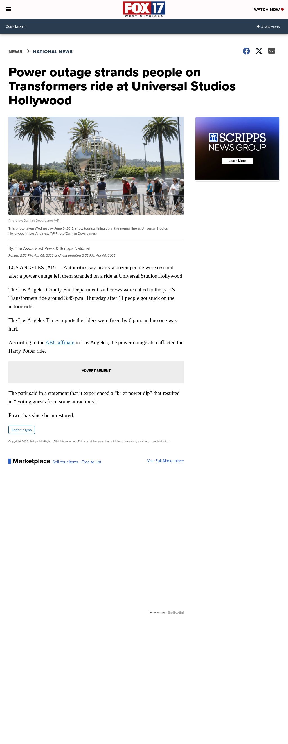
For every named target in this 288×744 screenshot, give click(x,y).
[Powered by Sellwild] (176, 613)
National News (53, 51)
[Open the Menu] (8, 9)
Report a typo (22, 429)
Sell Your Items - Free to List (77, 462)
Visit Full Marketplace (165, 461)
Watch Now (269, 9)
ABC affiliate (60, 342)
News (15, 51)
